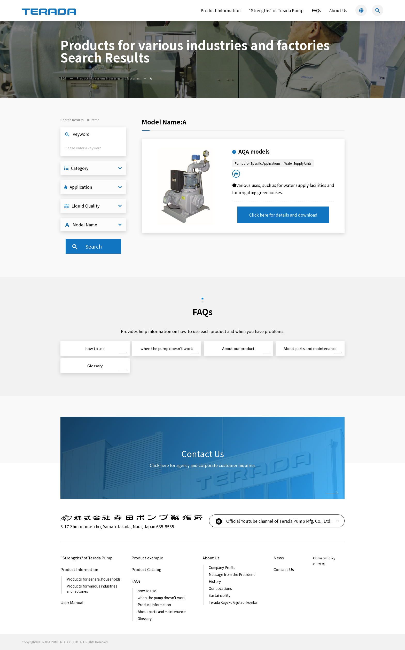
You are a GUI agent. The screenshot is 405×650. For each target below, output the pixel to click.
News (279, 557)
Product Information (79, 569)
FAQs (316, 10)
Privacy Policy (325, 558)
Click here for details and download (283, 215)
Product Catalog (146, 569)
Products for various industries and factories (108, 78)
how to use (95, 348)
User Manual (71, 602)
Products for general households (94, 579)
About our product (238, 348)
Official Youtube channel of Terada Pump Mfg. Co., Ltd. (272, 521)
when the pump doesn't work (167, 348)
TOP (63, 78)
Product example (147, 557)
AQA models (251, 151)
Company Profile (222, 567)
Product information (154, 604)
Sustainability (219, 595)
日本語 (320, 564)
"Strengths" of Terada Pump (276, 10)
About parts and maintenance (310, 348)
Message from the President (232, 574)
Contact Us (284, 569)
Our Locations (220, 588)
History (215, 581)
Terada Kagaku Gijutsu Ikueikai (233, 602)
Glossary (95, 365)
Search (86, 246)
